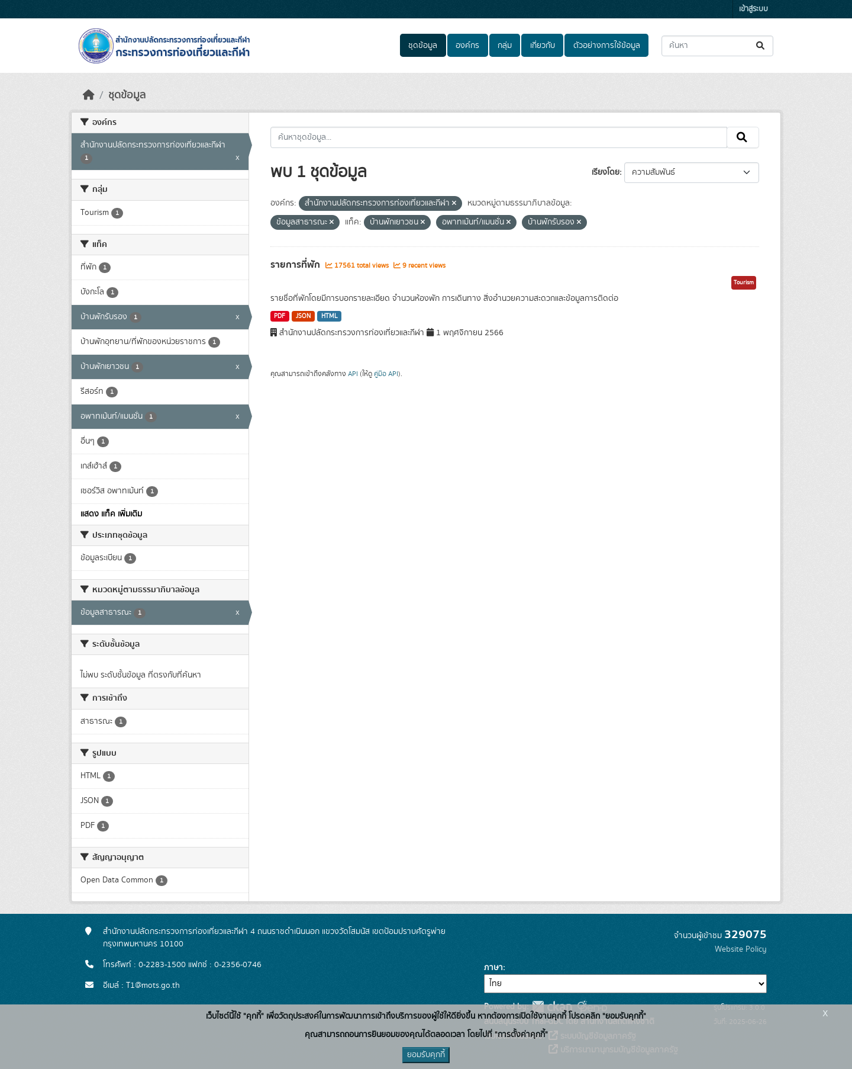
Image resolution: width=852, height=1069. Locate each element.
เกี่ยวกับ (542, 46)
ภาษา (493, 968)
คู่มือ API (386, 373)
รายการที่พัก (296, 264)
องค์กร (467, 46)
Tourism (744, 282)
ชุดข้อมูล (422, 46)
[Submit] (761, 46)
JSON (303, 316)
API (353, 373)
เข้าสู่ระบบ (753, 9)
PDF (279, 316)
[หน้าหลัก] (89, 95)
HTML (329, 316)
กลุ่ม (505, 46)
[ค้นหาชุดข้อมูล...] (717, 46)
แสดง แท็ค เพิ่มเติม (111, 514)
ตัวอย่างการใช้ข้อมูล (606, 46)
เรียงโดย (605, 172)
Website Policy (741, 949)
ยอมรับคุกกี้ (426, 1055)
